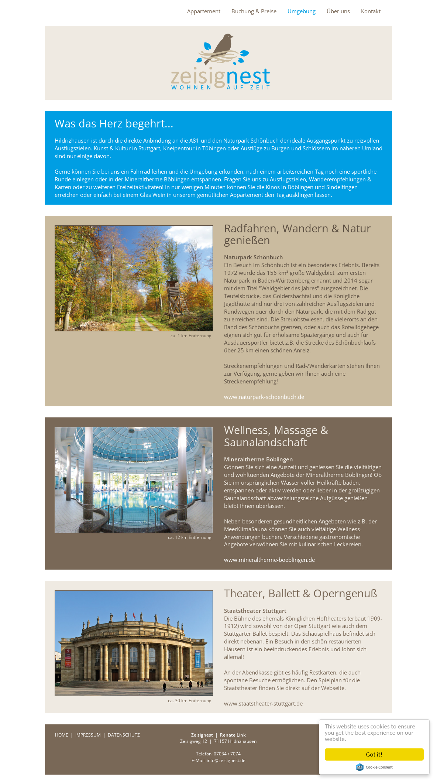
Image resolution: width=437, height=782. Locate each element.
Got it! (374, 754)
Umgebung (302, 11)
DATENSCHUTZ (124, 735)
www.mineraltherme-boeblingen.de (269, 559)
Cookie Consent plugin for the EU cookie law (374, 767)
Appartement (203, 11)
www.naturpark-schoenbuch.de (264, 396)
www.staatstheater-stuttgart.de (263, 703)
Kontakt (371, 11)
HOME (61, 735)
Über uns (338, 11)
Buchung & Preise (253, 11)
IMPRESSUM (88, 735)
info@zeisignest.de (226, 760)
